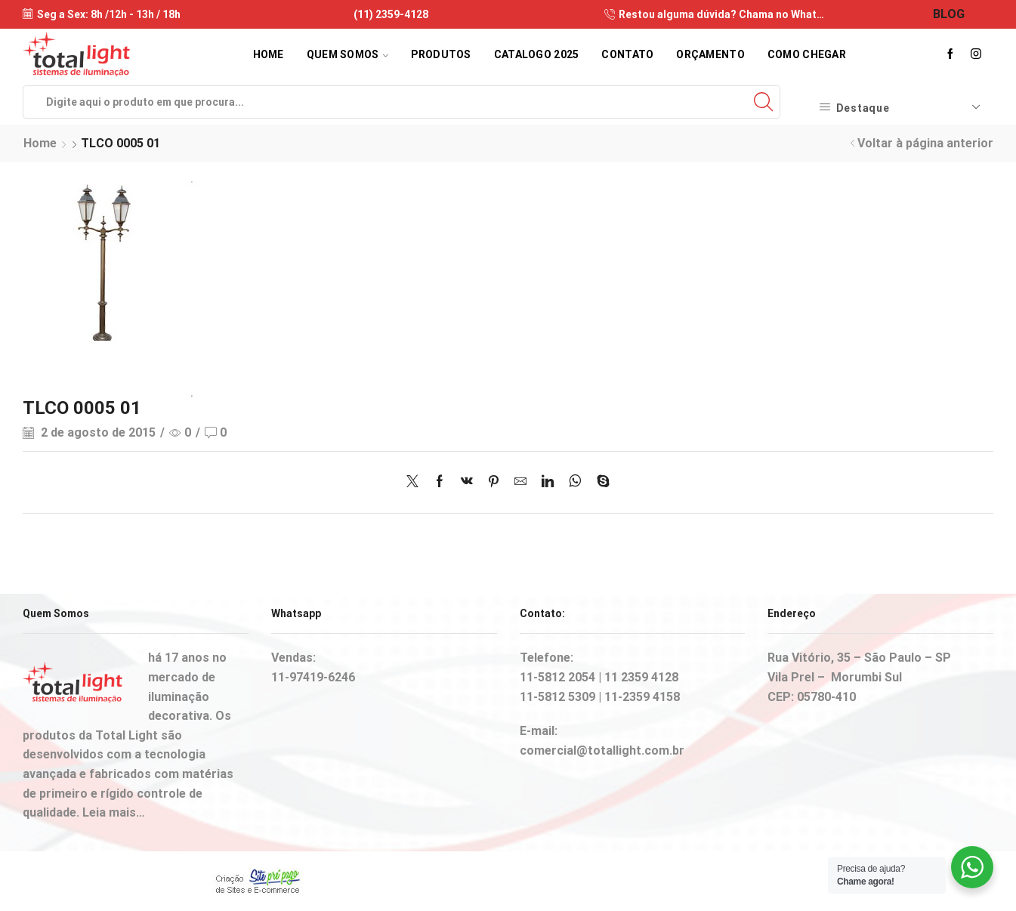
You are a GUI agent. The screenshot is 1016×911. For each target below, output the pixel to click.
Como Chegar (806, 54)
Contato (627, 54)
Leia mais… (113, 812)
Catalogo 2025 (536, 54)
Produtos (441, 54)
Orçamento (710, 54)
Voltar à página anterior (925, 143)
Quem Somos (347, 54)
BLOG (949, 14)
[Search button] (764, 102)
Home (268, 54)
